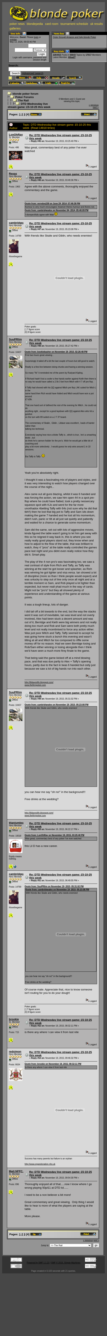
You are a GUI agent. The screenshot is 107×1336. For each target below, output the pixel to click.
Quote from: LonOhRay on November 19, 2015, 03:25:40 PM (54, 835)
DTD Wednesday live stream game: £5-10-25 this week (29, 105)
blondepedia (35, 24)
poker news (17, 24)
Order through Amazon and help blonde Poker (74, 37)
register (13, 39)
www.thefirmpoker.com (35, 685)
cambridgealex (18, 222)
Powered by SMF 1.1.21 (38, 1263)
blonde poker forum (25, 93)
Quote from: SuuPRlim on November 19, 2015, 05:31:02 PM (54, 886)
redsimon (15, 1051)
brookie (14, 1019)
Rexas (13, 173)
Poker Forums (24, 97)
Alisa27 (71, 57)
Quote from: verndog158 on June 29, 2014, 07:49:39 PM (52, 203)
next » (96, 107)
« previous (94, 105)
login (36, 37)
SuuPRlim (15, 339)
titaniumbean (17, 822)
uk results (96, 24)
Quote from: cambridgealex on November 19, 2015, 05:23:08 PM (56, 705)
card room (51, 24)
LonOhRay (16, 134)
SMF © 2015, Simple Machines (65, 1263)
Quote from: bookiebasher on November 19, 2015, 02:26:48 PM (56, 352)
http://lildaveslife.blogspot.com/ (39, 682)
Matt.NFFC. (16, 1171)
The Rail (23, 100)
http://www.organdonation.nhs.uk (40, 1164)
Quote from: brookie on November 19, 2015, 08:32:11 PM (53, 1064)
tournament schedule (74, 24)
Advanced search (32, 73)
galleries (15, 28)
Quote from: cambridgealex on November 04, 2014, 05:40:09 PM (56, 210)
